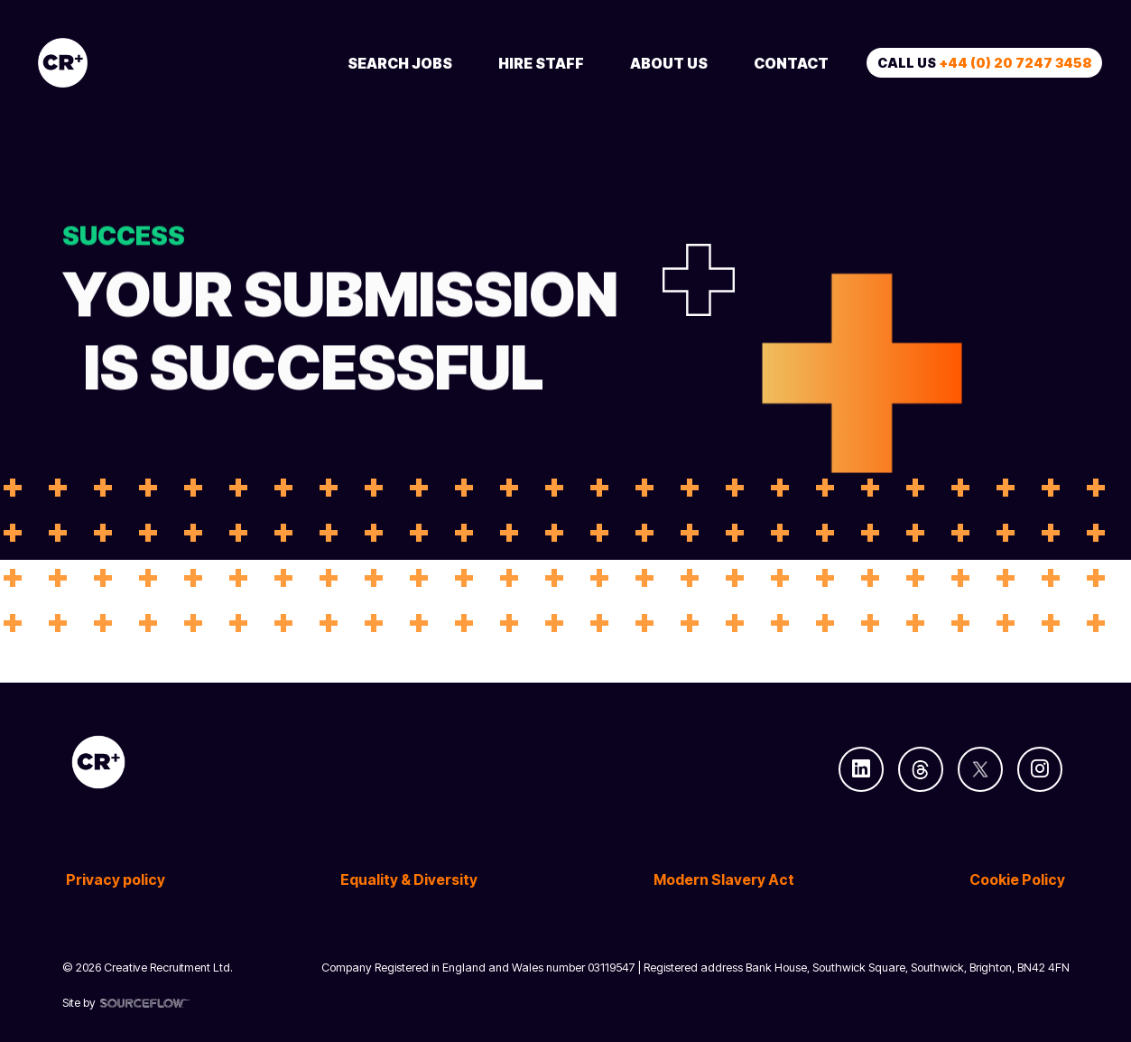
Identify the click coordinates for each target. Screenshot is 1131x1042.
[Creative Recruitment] (164, 63)
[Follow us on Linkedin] (861, 769)
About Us (669, 63)
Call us (984, 62)
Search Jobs (400, 63)
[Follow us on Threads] (920, 769)
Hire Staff (541, 63)
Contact (791, 63)
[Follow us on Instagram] (1039, 769)
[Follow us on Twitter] (980, 769)
